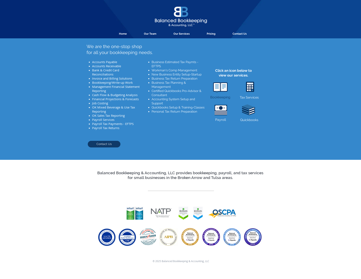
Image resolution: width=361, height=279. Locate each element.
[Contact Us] (104, 144)
